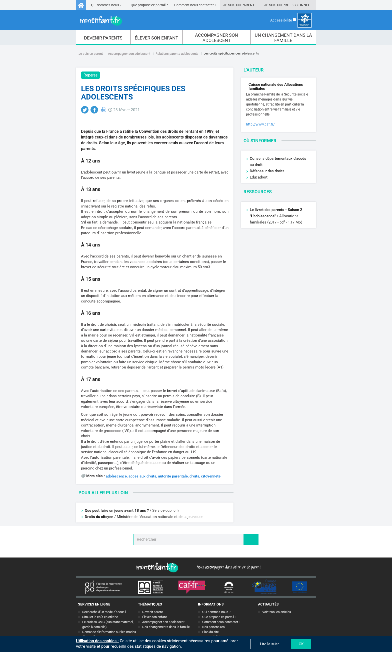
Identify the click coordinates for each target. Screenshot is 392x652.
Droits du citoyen (99, 516)
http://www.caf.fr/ (260, 124)
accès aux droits (142, 476)
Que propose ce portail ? (149, 5)
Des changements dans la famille (166, 627)
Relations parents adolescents (177, 54)
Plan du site (210, 632)
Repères (91, 75)
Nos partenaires (213, 627)
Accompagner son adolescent (129, 54)
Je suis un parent (90, 54)
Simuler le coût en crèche (100, 617)
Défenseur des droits (267, 171)
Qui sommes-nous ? (106, 5)
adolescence (116, 476)
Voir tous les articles (276, 612)
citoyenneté (210, 476)
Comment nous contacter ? (195, 5)
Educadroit (259, 177)
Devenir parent (152, 612)
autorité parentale (173, 476)
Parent (248, 5)
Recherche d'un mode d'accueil (104, 612)
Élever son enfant (154, 617)
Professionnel (296, 5)
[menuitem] (103, 37)
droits (194, 476)
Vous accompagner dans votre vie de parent (228, 567)
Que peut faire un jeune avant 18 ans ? (117, 510)
